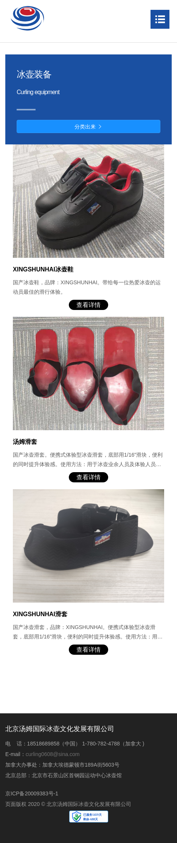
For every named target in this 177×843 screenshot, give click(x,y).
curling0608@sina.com (53, 754)
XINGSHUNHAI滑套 (40, 614)
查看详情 (88, 305)
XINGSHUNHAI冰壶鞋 (43, 269)
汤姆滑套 (25, 442)
